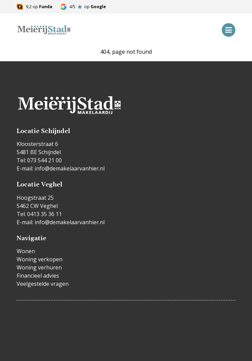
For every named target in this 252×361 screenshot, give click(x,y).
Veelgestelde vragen (43, 284)
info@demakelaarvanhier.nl (70, 168)
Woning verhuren (39, 267)
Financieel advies (38, 275)
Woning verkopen (39, 259)
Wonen (26, 251)
